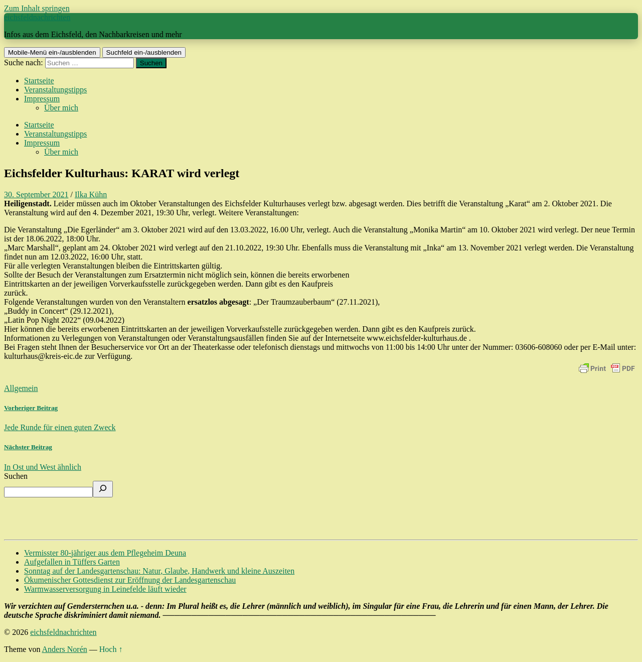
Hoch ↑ (111, 649)
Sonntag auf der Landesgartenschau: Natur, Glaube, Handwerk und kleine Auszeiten (159, 571)
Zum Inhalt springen (37, 8)
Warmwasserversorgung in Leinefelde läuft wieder (105, 589)
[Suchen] (103, 489)
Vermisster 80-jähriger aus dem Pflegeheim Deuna (105, 553)
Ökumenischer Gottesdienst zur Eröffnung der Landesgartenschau (130, 580)
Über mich (61, 107)
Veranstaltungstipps (55, 89)
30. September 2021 (36, 194)
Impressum (42, 98)
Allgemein (21, 388)
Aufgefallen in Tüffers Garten (72, 562)
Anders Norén (64, 649)
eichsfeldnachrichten (37, 17)
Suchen (16, 476)
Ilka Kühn (91, 194)
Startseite (39, 80)
